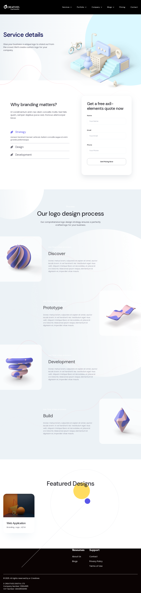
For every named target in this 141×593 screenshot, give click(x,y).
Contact (134, 7)
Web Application (16, 523)
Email (89, 130)
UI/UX (23, 527)
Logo (18, 527)
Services (65, 7)
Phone (89, 145)
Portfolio (80, 7)
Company (96, 7)
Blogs (109, 7)
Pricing (122, 7)
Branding (10, 527)
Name (89, 115)
